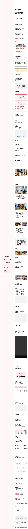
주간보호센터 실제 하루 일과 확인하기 (22, 136)
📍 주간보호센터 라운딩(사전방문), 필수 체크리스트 (21, 503)
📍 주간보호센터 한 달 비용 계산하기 (19, 403)
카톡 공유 (18, 527)
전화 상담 (24, 527)
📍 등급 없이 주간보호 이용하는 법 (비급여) (20, 80)
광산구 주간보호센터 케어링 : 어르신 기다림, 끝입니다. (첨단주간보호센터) (21, 523)
